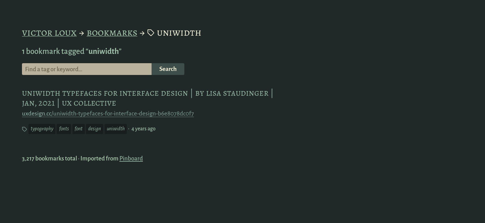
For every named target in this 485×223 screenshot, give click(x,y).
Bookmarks (112, 32)
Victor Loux (49, 32)
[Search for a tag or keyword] (87, 69)
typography (43, 129)
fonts (65, 129)
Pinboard (131, 158)
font (80, 129)
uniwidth (117, 129)
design (95, 129)
